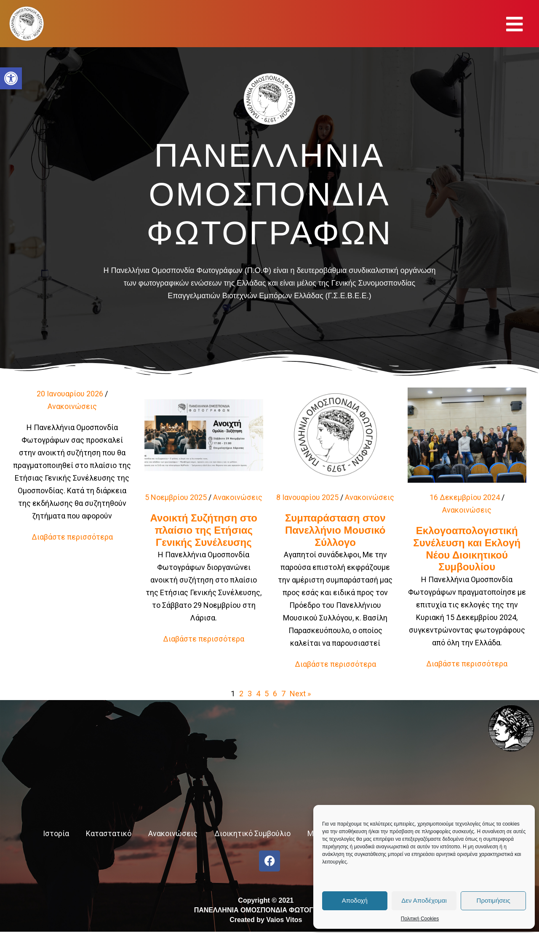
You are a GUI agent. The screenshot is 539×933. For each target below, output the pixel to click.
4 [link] (258, 693)
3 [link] (250, 693)
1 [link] (233, 693)
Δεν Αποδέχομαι (424, 900)
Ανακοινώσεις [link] (72, 406)
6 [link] (275, 693)
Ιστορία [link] (56, 833)
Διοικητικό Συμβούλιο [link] (252, 833)
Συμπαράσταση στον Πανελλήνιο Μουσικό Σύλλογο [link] (335, 530)
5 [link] (266, 693)
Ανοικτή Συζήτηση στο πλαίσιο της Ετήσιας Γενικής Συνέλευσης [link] (203, 530)
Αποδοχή (355, 900)
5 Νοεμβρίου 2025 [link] (176, 497)
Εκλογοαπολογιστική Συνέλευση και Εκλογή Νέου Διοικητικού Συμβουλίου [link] (466, 548)
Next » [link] (300, 693)
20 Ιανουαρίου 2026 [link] (70, 393)
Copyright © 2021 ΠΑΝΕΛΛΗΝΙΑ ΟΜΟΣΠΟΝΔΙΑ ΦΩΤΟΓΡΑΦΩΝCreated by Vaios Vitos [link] (266, 910)
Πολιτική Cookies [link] (420, 919)
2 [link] (241, 693)
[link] (11, 78)
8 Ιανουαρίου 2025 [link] (307, 497)
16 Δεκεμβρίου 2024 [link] (465, 497)
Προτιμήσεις (493, 900)
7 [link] (283, 693)
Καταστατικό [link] (108, 833)
